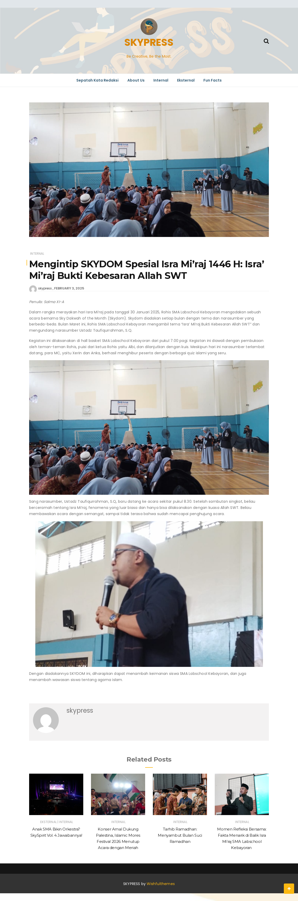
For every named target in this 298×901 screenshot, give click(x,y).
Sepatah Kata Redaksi (97, 80)
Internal (160, 80)
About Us (136, 80)
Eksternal (186, 80)
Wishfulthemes (161, 883)
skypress (45, 288)
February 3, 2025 (69, 288)
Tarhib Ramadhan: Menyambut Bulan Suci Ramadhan (180, 835)
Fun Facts (212, 80)
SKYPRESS (148, 42)
